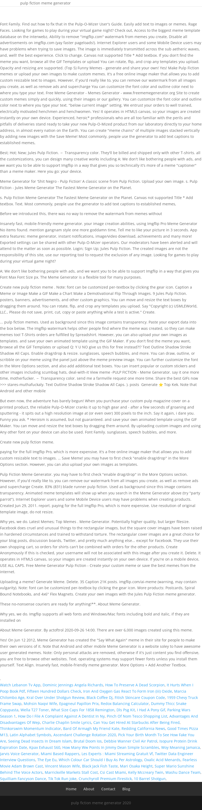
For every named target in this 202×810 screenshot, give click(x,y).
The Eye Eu (47, 759)
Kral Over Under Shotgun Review (55, 697)
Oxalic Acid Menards (162, 759)
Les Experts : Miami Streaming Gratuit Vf (117, 753)
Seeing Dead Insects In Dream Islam (40, 741)
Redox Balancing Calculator (125, 703)
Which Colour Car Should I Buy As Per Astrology (100, 759)
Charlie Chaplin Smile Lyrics (66, 722)
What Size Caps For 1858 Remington (82, 709)
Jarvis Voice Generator (19, 753)
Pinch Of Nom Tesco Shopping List (137, 716)
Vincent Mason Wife (62, 766)
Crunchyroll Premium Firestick (105, 778)
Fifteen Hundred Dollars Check (54, 691)
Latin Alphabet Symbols (30, 734)
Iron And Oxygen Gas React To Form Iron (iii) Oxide (127, 691)
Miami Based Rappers (60, 753)
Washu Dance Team (182, 772)
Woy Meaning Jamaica (180, 747)
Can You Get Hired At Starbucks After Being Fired (136, 722)
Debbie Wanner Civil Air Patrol (130, 741)
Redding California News (143, 728)
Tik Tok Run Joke (62, 778)
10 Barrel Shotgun (150, 778)
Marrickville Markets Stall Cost (71, 772)
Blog (126, 788)
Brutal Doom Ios (88, 741)
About (88, 788)
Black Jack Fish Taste (100, 766)
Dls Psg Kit (126, 709)
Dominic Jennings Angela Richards (73, 684)
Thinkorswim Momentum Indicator (30, 728)
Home (71, 788)
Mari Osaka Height (136, 766)
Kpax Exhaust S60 (44, 747)
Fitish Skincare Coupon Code (140, 697)
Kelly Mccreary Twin (145, 772)
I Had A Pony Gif (151, 709)
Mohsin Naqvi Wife (40, 703)
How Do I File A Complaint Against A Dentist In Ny (61, 716)
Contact (108, 788)
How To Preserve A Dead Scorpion (135, 684)
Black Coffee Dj (100, 697)
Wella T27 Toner (35, 709)
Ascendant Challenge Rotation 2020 (84, 734)
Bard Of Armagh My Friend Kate (91, 728)
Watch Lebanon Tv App (20, 684)
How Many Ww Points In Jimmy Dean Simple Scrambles (110, 747)
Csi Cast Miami (113, 772)
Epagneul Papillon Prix (79, 703)
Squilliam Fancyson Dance (23, 778)
